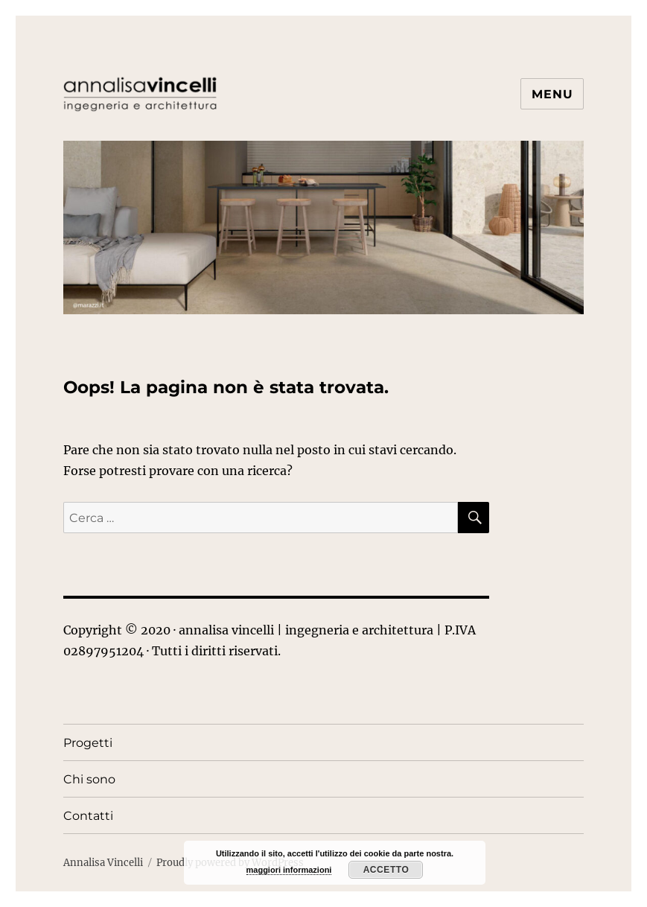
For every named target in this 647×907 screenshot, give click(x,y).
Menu (552, 94)
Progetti (87, 743)
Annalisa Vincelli (103, 862)
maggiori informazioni (289, 869)
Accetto (386, 870)
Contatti (88, 816)
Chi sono (89, 779)
